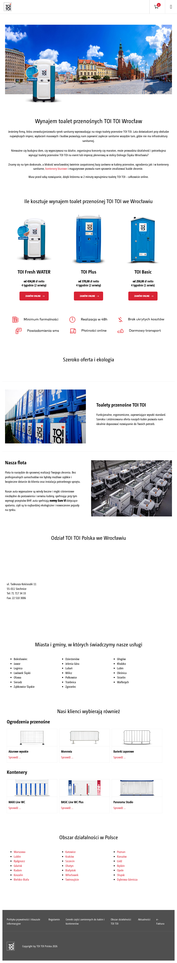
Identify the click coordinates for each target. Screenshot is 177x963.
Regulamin (54, 919)
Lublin (17, 856)
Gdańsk (18, 866)
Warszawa (19, 852)
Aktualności (144, 919)
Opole (120, 870)
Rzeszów (122, 856)
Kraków (69, 856)
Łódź (119, 861)
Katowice (70, 852)
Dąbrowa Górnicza (127, 879)
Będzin (121, 866)
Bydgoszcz (19, 861)
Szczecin (70, 861)
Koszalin (18, 875)
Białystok (70, 870)
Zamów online (33, 295)
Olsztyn (69, 866)
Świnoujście (72, 879)
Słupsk (121, 875)
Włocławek (71, 875)
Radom (18, 870)
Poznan (121, 852)
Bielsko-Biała (21, 879)
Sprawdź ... (15, 757)
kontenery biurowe (56, 168)
